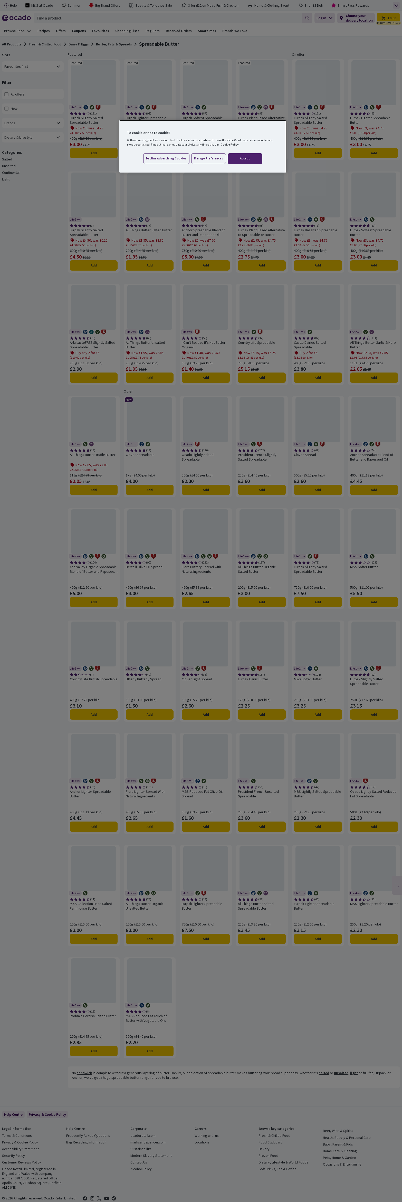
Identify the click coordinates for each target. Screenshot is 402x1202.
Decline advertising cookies (166, 158)
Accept (245, 158)
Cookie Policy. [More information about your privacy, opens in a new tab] (230, 144)
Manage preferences (208, 158)
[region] (202, 146)
